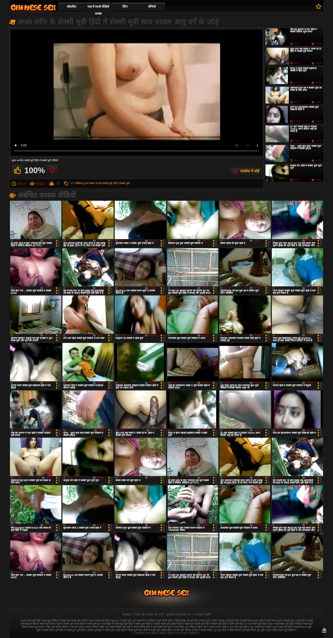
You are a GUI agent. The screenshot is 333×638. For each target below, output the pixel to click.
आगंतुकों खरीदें (203, 614)
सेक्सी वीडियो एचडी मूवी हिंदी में (70, 626)
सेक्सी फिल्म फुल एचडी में (253, 620)
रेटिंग (125, 6)
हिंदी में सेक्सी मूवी (89, 630)
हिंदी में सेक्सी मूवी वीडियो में (180, 630)
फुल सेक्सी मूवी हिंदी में (100, 620)
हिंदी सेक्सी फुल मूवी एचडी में (259, 630)
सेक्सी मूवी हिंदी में (220, 623)
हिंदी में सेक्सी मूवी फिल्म (132, 630)
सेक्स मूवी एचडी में (209, 620)
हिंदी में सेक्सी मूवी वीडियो (155, 630)
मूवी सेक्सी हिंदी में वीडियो (169, 620)
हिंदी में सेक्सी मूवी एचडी (109, 630)
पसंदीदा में (318, 6)
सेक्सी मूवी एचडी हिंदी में (296, 620)
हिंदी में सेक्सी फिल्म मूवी (48, 630)
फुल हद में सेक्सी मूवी (121, 620)
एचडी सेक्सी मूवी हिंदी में (31, 620)
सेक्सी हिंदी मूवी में (165, 626)
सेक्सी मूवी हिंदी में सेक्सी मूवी (116, 183)
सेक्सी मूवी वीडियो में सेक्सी (147, 623)
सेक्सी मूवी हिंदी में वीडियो (290, 623)
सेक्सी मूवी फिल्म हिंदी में (74, 623)
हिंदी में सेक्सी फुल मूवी (69, 630)
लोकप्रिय (71, 6)
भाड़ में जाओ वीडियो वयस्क (98, 10)
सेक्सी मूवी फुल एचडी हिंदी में (100, 623)
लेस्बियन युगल (81, 183)
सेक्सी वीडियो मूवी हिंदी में (33, 7)
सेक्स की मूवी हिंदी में (190, 620)
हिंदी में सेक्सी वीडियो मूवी (233, 630)
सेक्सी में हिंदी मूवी (47, 626)
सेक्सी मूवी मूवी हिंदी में (124, 623)
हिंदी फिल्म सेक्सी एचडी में (210, 626)
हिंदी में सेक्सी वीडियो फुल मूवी (208, 630)
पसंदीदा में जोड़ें (249, 171)
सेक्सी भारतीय (95, 183)
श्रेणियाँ (152, 6)
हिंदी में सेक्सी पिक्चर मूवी (299, 626)
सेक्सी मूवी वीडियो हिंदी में (172, 623)
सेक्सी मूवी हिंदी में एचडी (240, 623)
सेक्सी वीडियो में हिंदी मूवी (97, 626)
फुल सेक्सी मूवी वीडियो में (78, 620)
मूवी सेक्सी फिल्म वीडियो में (144, 620)
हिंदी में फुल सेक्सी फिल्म (255, 626)
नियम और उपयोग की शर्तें (148, 614)
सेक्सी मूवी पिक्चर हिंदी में (51, 623)
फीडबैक (126, 614)
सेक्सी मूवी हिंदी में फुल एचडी (265, 623)
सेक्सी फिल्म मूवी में (275, 620)
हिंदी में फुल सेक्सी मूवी (277, 626)
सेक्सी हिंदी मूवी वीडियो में (186, 626)
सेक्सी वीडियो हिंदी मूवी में (121, 626)
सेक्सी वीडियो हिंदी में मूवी (145, 626)
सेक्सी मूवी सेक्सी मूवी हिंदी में (198, 623)
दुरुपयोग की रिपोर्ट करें (178, 614)
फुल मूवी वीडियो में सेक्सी (54, 620)
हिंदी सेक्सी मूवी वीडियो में (284, 630)
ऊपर (324, 630)
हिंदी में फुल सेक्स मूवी (233, 626)
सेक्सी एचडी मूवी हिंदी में (230, 620)
